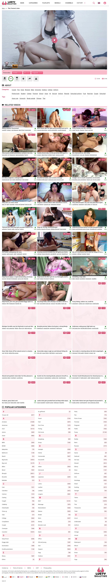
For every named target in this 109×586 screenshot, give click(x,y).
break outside (31, 98)
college (50, 90)
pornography (75, 377)
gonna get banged (20, 204)
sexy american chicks (93, 402)
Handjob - (17, 72)
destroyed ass (28, 328)
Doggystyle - (37, 72)
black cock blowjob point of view (80, 229)
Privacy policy (47, 568)
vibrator (4, 328)
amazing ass (88, 303)
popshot (4, 130)
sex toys (4, 278)
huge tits (43, 229)
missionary (88, 278)
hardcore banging (95, 377)
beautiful (61, 402)
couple (14, 90)
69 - (26, 72)
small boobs (95, 303)
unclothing (82, 278)
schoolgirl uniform (76, 93)
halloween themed (56, 204)
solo (3, 353)
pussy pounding (41, 402)
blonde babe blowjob (86, 328)
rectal (73, 130)
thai (18, 90)
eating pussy (10, 254)
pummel (35, 93)
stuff (7, 204)
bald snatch (84, 377)
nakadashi (19, 254)
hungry (26, 155)
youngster (12, 204)
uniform (55, 90)
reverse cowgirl (60, 155)
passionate (28, 130)
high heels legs (76, 328)
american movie (52, 179)
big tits (77, 130)
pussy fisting (45, 353)
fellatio (16, 328)
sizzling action (49, 402)
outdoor (44, 90)
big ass (48, 229)
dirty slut (39, 353)
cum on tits (21, 278)
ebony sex (21, 328)
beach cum (90, 179)
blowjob (27, 90)
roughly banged (62, 130)
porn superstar (10, 328)
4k (50, 93)
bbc (3, 402)
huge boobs (63, 229)
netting (22, 229)
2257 (37, 568)
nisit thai (90, 93)
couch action (58, 353)
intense (4, 303)
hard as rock (28, 204)
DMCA (29, 568)
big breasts (14, 278)
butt (38, 303)
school (41, 93)
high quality (81, 353)
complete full (93, 229)
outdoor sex (82, 303)
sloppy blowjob (46, 254)
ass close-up (40, 377)
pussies (4, 254)
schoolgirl (103, 93)
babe (32, 90)
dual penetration (20, 155)
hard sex (95, 204)
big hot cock (60, 179)
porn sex (82, 155)
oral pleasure (14, 130)
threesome (12, 155)
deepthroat (65, 254)
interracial (75, 353)
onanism (82, 130)
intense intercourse (42, 130)
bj (79, 377)
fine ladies (58, 303)
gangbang (13, 377)
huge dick (4, 155)
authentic (4, 229)
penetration (53, 328)
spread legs (46, 328)
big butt (9, 278)
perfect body (16, 93)
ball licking (52, 353)
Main (3, 8)
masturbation (47, 377)
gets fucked (25, 179)
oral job (54, 93)
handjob (22, 402)
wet (11, 179)
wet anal (90, 130)
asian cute (15, 98)
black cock (7, 402)
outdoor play (55, 377)
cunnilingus (75, 204)
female (9, 229)
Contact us (5, 568)
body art (17, 229)
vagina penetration (52, 130)
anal (38, 278)
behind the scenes (13, 353)
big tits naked (96, 179)
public (13, 229)
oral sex (53, 303)
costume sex (47, 204)
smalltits (94, 278)
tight (7, 303)
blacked (87, 155)
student (23, 93)
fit (91, 204)
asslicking (81, 204)
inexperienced (5, 179)
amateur (74, 254)
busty (53, 155)
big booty (46, 278)
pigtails (50, 155)
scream (39, 155)
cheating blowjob (55, 229)
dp (8, 155)
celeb (88, 377)
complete (99, 229)
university (38, 90)
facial (88, 254)
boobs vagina (75, 402)
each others (87, 204)
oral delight (53, 254)
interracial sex (93, 155)
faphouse (56, 402)
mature (42, 278)
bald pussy (59, 328)
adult (15, 254)
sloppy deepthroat (17, 179)
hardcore (51, 278)
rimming (84, 254)
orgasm (9, 130)
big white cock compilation (79, 179)
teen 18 (4, 204)
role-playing (40, 204)
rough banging (83, 402)
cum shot (59, 254)
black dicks (13, 402)
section (24, 254)
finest (86, 130)
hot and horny (75, 155)
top (94, 353)
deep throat (22, 130)
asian (22, 90)
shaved (77, 278)
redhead (39, 254)
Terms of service (17, 568)
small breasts (62, 377)
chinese (38, 98)
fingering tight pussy (42, 179)
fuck (84, 93)
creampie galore (6, 377)
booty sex (63, 303)
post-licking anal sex (45, 303)
